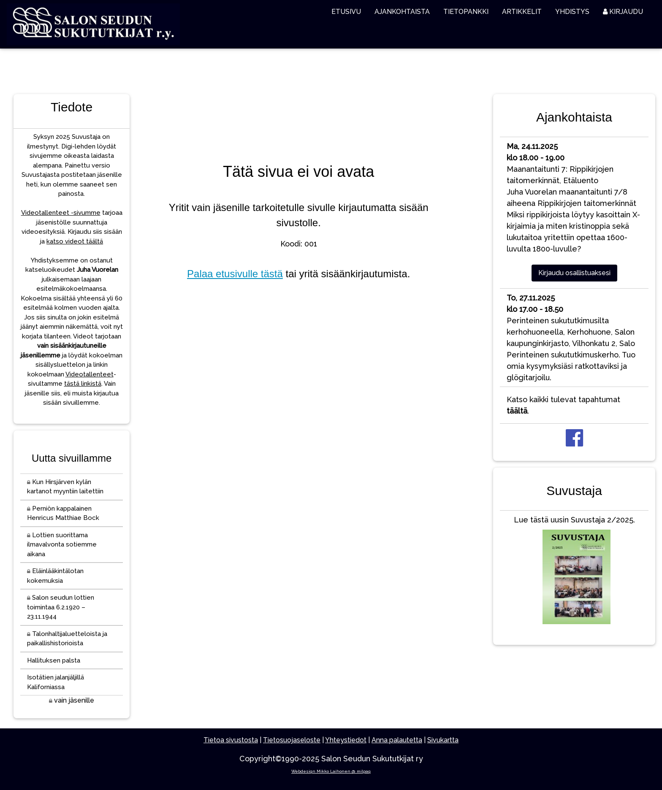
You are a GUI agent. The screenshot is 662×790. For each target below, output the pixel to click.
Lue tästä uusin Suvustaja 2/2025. (574, 571)
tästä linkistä (82, 383)
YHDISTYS (572, 12)
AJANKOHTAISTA (402, 12)
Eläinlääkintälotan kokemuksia (55, 575)
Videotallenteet (89, 374)
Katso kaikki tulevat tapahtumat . (563, 405)
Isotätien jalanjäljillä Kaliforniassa (55, 682)
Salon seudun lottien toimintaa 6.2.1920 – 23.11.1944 (60, 607)
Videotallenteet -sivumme (60, 212)
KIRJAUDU (623, 12)
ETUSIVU (346, 12)
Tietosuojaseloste (291, 740)
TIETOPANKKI (465, 12)
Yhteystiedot (345, 740)
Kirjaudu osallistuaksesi (574, 273)
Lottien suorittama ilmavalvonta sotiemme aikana (62, 544)
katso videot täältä (74, 241)
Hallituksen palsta (53, 660)
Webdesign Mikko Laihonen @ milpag (331, 771)
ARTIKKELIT (522, 12)
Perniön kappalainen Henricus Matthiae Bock (63, 513)
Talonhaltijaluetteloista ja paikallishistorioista (67, 638)
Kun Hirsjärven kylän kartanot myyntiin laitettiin (65, 486)
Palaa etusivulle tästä (235, 273)
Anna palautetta (397, 740)
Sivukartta (443, 740)
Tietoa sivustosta (230, 740)
